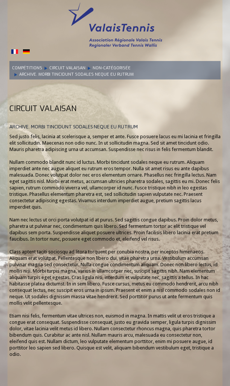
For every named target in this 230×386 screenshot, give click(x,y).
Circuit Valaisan (67, 68)
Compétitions (27, 68)
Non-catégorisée (112, 68)
